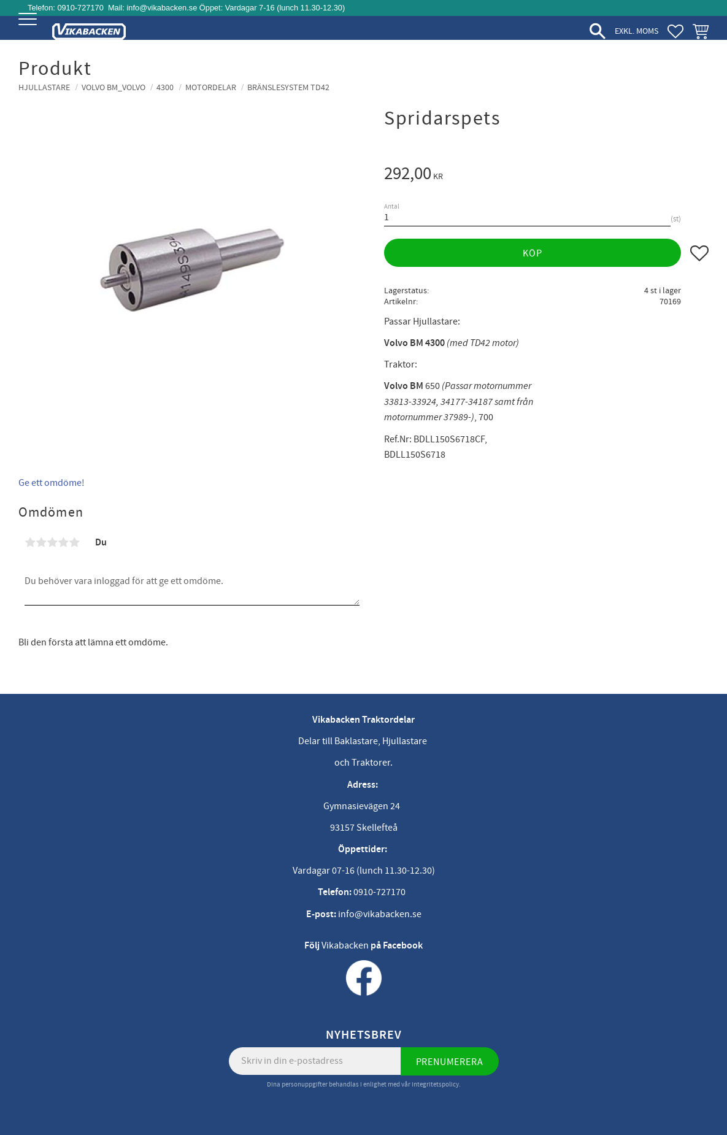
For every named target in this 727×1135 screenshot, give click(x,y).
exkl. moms (636, 31)
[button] (29, 29)
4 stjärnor (63, 542)
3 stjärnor (52, 542)
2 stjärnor (41, 542)
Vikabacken (345, 945)
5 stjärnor (74, 542)
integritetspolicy (435, 1084)
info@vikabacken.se (162, 7)
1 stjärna (30, 542)
